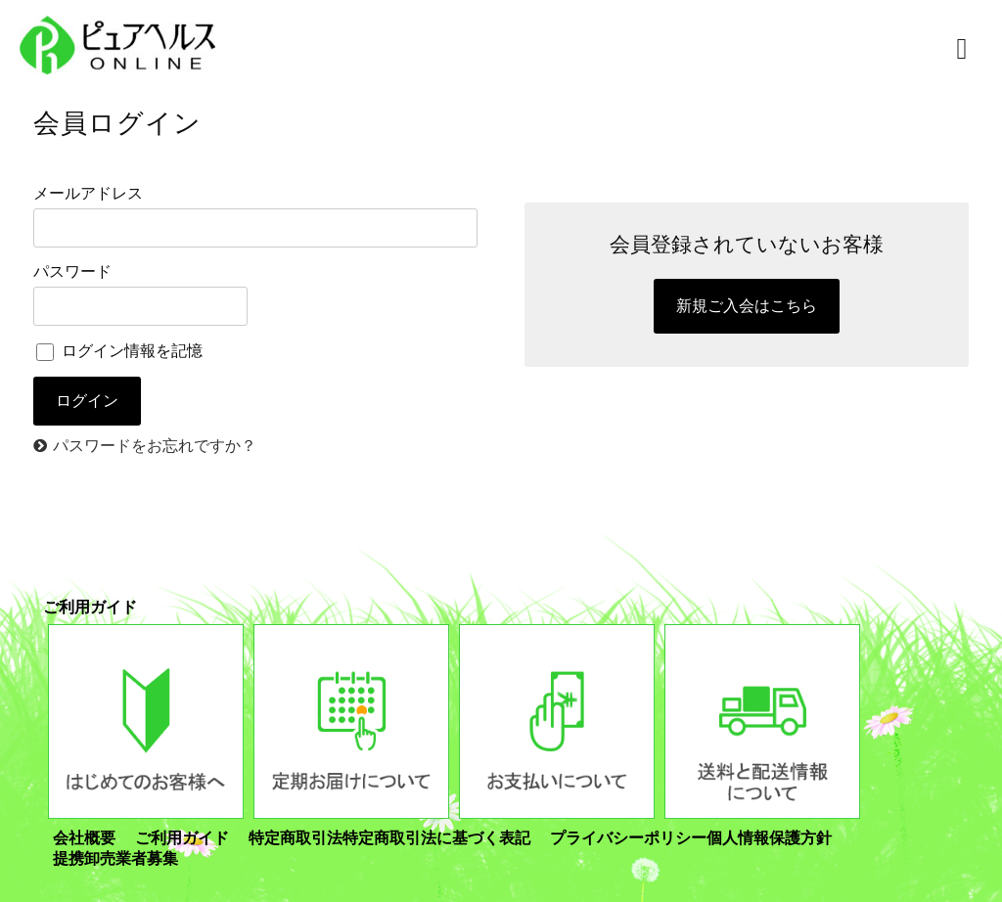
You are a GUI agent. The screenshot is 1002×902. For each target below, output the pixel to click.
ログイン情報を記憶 (119, 350)
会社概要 (84, 838)
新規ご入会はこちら (746, 305)
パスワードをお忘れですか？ (154, 445)
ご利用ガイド (182, 838)
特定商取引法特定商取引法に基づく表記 (389, 838)
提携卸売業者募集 (115, 858)
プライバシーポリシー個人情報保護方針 (691, 838)
